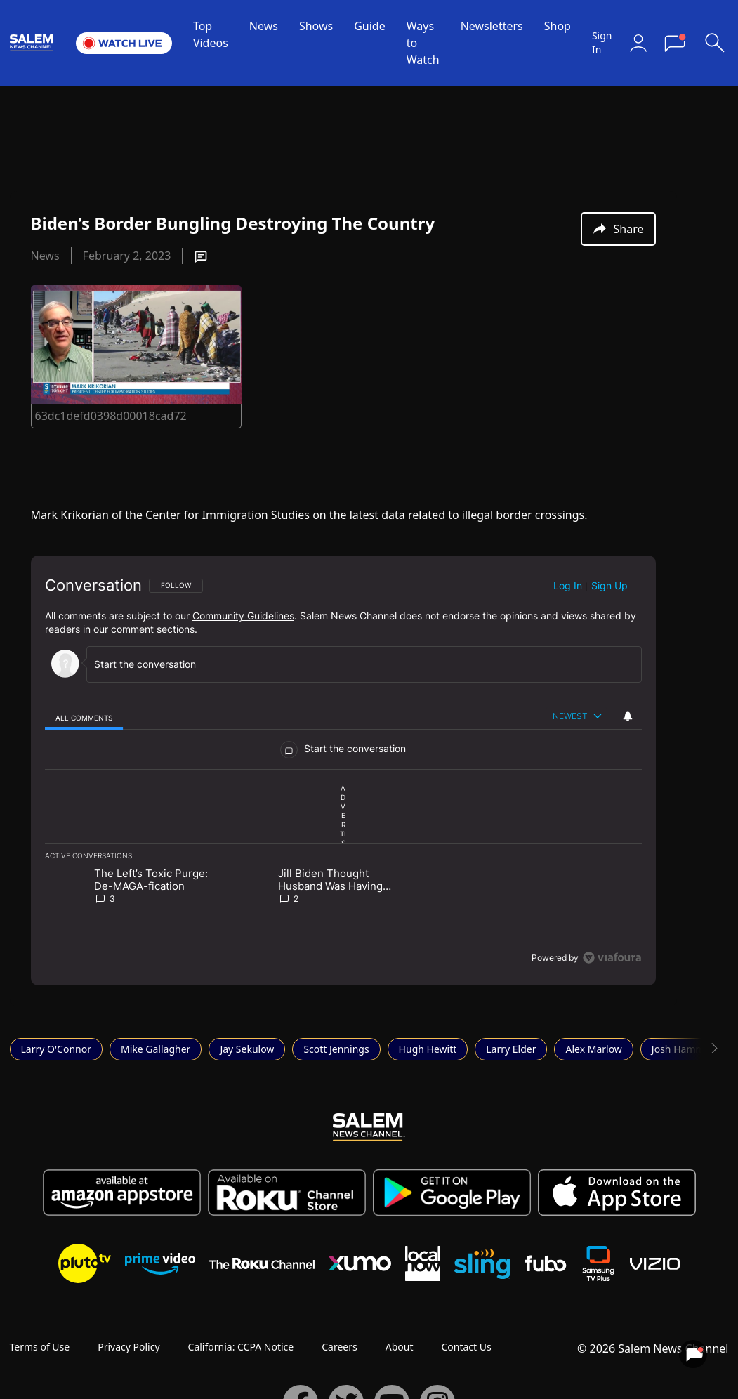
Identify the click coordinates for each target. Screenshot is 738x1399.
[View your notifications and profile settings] (628, 716)
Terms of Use (40, 1346)
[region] (343, 770)
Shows (316, 26)
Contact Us (466, 1346)
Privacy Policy (128, 1346)
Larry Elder (511, 1049)
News (263, 26)
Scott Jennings (336, 1049)
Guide (370, 26)
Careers (339, 1346)
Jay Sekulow (247, 1049)
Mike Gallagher (155, 1049)
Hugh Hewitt (428, 1049)
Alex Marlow (593, 1049)
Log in (567, 585)
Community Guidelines (243, 616)
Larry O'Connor (56, 1049)
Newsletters (492, 26)
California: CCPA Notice (241, 1346)
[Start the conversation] (357, 664)
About (400, 1346)
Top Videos (210, 34)
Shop (557, 26)
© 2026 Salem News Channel (652, 1348)
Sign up (609, 585)
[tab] (84, 717)
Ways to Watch (423, 42)
